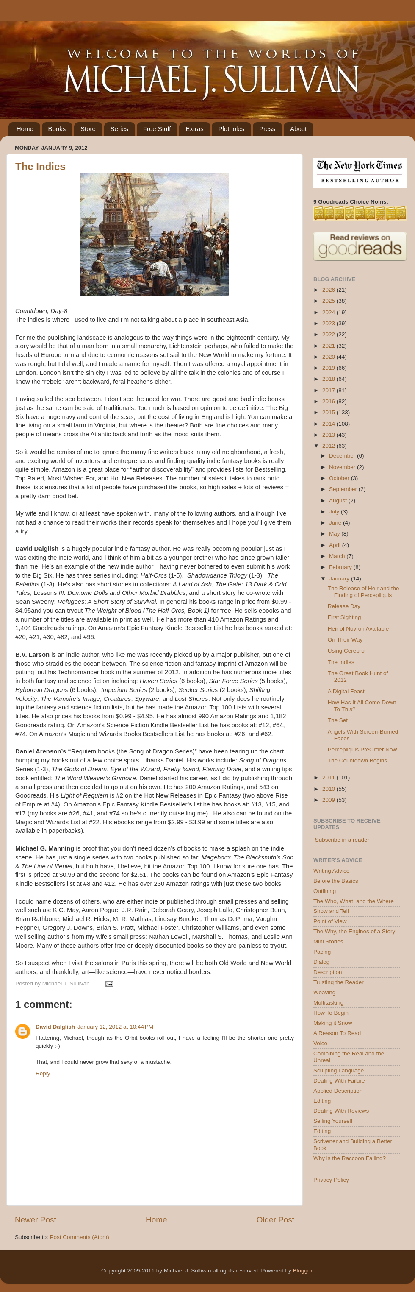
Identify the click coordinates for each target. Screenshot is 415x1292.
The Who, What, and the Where (353, 901)
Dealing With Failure (339, 1080)
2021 (329, 346)
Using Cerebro (346, 650)
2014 (329, 424)
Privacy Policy (331, 1180)
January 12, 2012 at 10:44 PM (115, 1027)
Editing (322, 1101)
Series (120, 128)
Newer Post (35, 1219)
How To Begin (331, 1013)
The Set (338, 720)
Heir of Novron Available (358, 628)
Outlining (324, 891)
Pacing (322, 952)
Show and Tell (331, 911)
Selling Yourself (332, 1121)
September (344, 489)
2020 (329, 357)
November (343, 467)
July (335, 511)
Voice (320, 1043)
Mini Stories (328, 941)
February (341, 567)
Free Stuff (157, 128)
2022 (329, 334)
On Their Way (345, 639)
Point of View (330, 921)
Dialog (321, 962)
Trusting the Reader (338, 982)
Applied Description (337, 1091)
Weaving (324, 992)
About (298, 128)
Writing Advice (331, 871)
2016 (329, 401)
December (343, 455)
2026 (329, 290)
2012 (329, 446)
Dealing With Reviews (341, 1111)
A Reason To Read (337, 1033)
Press (267, 128)
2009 (329, 800)
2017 (329, 390)
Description (327, 972)
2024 (329, 312)
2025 (329, 301)
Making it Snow (332, 1023)
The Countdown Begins (357, 760)
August (339, 500)
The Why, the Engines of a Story (354, 931)
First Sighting (344, 617)
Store (88, 128)
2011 (329, 777)
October (340, 478)
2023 (329, 323)
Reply (43, 1073)
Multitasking (328, 1002)
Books (57, 128)
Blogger (302, 1270)
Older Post (275, 1219)
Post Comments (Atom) (79, 1237)
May (335, 533)
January (340, 578)
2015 (329, 412)
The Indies (40, 166)
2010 (329, 789)
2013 (329, 435)
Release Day (344, 606)
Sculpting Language (338, 1070)
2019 (329, 368)
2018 (329, 379)
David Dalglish (55, 1027)
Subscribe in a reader (342, 840)
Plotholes (231, 128)
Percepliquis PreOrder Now (362, 749)
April (335, 545)
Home (25, 128)
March (337, 556)
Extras (194, 128)
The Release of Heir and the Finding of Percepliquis (363, 591)
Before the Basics (335, 881)
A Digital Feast (346, 691)
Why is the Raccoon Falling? (349, 1158)
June (336, 522)
